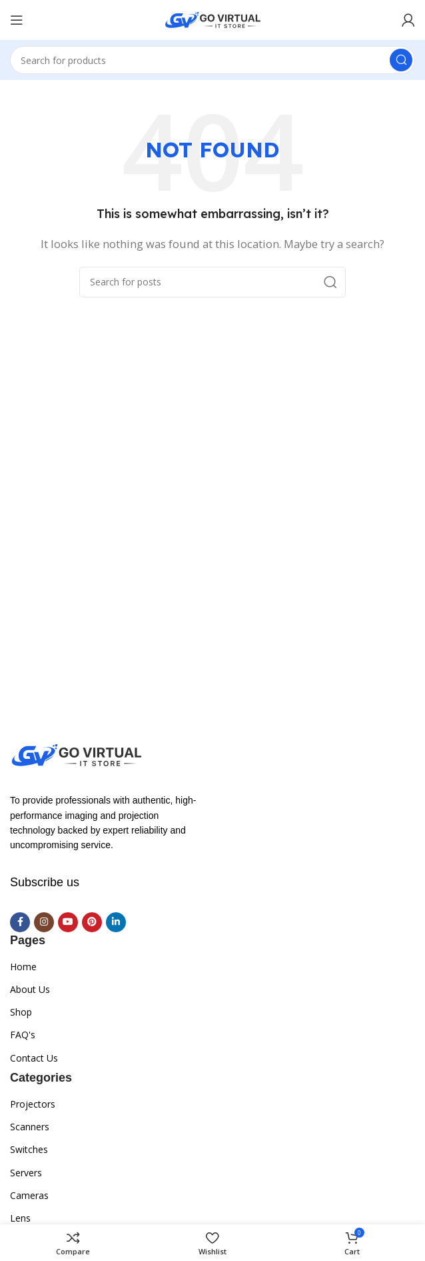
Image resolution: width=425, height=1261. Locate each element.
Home (23, 966)
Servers (26, 1172)
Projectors (32, 1104)
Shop (21, 1012)
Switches (29, 1149)
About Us (30, 989)
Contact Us (34, 1058)
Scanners (29, 1126)
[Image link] (76, 753)
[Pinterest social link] (92, 922)
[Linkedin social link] (116, 922)
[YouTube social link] (68, 922)
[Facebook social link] (20, 922)
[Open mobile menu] (16, 20)
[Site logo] (213, 18)
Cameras (29, 1195)
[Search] (212, 60)
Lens (20, 1218)
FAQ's (22, 1034)
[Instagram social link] (44, 922)
